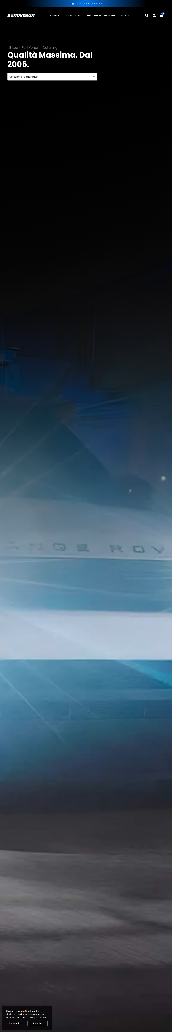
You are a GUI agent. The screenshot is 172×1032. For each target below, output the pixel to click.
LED (89, 15)
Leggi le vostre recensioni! (86, 3)
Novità (125, 15)
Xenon (97, 15)
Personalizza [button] (16, 1023)
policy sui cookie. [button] (38, 1017)
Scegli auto (56, 15)
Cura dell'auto (75, 15)
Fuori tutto (111, 15)
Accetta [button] (37, 1023)
